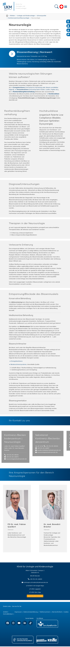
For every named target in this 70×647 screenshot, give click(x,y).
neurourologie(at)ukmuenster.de (16, 459)
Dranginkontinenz (16, 361)
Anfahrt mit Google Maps (36, 586)
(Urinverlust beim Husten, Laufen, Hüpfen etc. (37, 89)
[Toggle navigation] (65, 6)
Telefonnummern (45, 612)
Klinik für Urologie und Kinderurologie (21, 6)
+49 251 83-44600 (36, 580)
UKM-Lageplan (36, 589)
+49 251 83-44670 (12, 457)
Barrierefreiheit (57, 612)
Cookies (66, 612)
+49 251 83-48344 (12, 455)
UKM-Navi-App (36, 593)
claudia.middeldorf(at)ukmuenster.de (49, 451)
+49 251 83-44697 (43, 449)
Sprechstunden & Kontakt (35, 596)
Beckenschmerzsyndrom (18, 365)
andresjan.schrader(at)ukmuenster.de (36, 583)
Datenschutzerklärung (30, 612)
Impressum (18, 612)
